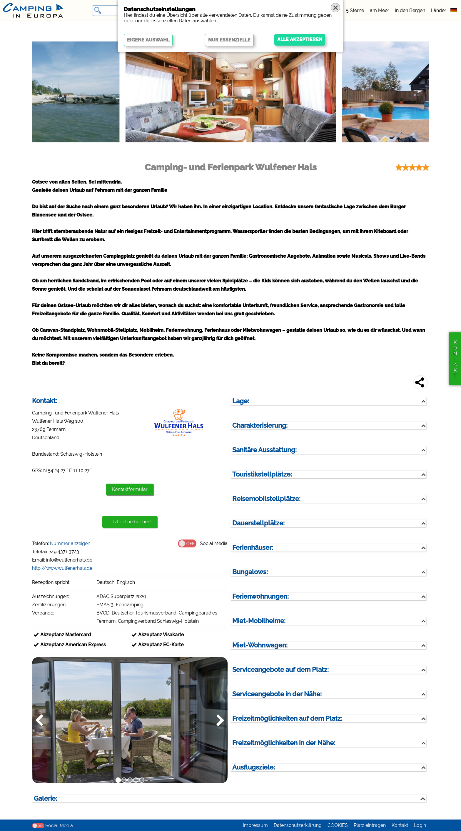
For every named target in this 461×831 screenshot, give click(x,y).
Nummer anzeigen (70, 543)
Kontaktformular (130, 489)
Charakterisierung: (260, 425)
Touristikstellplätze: (262, 474)
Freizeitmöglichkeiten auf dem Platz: (287, 718)
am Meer (379, 10)
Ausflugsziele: (253, 767)
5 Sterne (355, 10)
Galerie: (45, 798)
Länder (438, 10)
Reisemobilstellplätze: (266, 498)
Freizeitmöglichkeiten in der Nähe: (283, 743)
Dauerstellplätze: (258, 523)
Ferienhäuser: (252, 547)
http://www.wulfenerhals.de (62, 568)
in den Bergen (410, 10)
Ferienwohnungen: (260, 596)
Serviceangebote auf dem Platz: (280, 669)
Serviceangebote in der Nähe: (277, 694)
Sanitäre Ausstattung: (264, 450)
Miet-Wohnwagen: (260, 645)
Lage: (240, 401)
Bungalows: (250, 572)
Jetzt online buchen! (129, 521)
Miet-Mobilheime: (258, 621)
